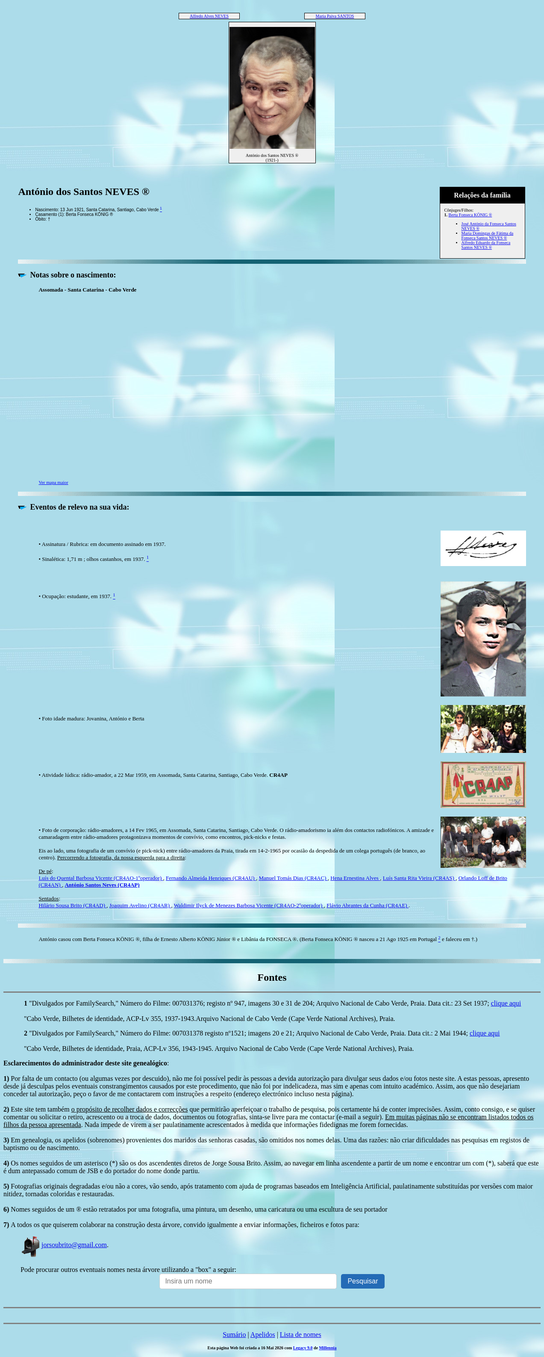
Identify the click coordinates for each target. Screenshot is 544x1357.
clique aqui (506, 1003)
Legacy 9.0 (303, 1347)
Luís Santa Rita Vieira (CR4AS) (419, 878)
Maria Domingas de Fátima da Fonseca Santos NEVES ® (488, 235)
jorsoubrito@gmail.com (64, 1244)
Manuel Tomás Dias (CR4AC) (293, 878)
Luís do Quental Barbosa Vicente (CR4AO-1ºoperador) (100, 878)
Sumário (234, 1334)
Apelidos (262, 1334)
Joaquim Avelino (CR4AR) (140, 905)
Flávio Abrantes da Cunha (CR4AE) (367, 905)
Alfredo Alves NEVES (209, 16)
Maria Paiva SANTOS (335, 16)
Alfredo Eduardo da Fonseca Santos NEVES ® (486, 245)
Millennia (327, 1347)
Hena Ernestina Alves (355, 878)
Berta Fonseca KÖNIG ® (470, 214)
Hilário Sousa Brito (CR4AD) (72, 905)
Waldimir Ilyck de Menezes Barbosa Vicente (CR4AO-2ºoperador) (249, 905)
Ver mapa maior (53, 482)
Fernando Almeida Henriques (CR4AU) (211, 878)
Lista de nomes (300, 1334)
